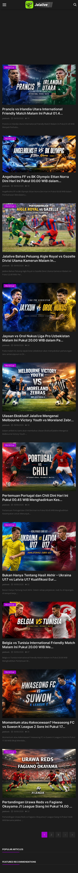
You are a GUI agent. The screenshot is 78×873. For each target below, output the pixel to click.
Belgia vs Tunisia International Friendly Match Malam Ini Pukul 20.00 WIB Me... (38, 645)
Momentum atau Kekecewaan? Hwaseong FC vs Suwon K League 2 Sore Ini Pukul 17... (38, 724)
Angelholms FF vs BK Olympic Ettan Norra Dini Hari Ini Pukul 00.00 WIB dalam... (35, 179)
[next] (65, 835)
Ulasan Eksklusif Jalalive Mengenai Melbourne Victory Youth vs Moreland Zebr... (38, 418)
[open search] (74, 4)
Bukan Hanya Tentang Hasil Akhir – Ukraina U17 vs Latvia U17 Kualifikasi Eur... (36, 577)
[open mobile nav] (4, 4)
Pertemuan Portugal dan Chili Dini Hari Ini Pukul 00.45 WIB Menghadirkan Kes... (35, 498)
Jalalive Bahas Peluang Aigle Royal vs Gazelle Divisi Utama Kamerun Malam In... (38, 258)
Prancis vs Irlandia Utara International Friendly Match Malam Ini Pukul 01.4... (32, 111)
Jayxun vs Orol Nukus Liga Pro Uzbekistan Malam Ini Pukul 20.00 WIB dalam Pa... (36, 338)
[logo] (39, 4)
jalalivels (6, 118)
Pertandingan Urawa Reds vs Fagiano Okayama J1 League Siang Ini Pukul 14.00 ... (37, 804)
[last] (72, 835)
